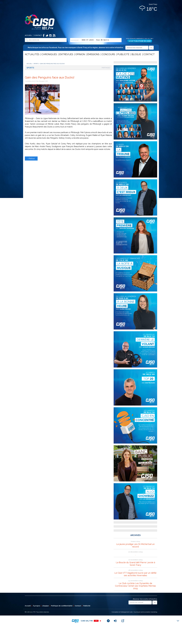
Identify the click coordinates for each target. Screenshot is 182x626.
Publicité (123, 54)
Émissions (93, 54)
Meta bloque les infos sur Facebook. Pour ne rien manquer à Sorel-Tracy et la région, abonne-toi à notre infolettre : (91, 47)
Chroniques (49, 54)
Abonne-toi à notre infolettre (145, 599)
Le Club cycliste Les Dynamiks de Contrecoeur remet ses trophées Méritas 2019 (135, 586)
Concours (108, 54)
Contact (38, 35)
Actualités (32, 54)
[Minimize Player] (178, 621)
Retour (31, 158)
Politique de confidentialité (61, 606)
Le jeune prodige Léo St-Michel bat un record (135, 545)
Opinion (80, 54)
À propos (36, 606)
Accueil (28, 35)
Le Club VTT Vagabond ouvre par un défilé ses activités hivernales (135, 574)
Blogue (136, 54)
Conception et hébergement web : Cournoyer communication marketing (134, 612)
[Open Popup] (123, 621)
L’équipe (45, 606)
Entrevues (66, 54)
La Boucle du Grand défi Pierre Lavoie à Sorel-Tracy (135, 563)
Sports (36, 63)
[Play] (108, 621)
